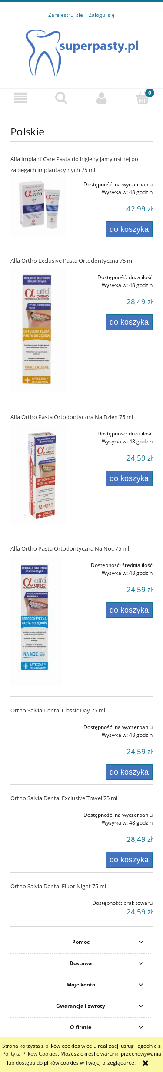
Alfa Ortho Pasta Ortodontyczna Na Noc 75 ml (69, 548)
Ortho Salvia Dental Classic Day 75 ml (57, 710)
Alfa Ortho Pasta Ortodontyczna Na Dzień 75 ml (71, 417)
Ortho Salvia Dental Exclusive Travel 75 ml (63, 798)
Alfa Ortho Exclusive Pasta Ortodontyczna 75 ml (71, 260)
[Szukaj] (61, 97)
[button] (20, 98)
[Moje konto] (102, 98)
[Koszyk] (142, 97)
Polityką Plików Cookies (30, 1053)
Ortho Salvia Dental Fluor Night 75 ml (58, 886)
